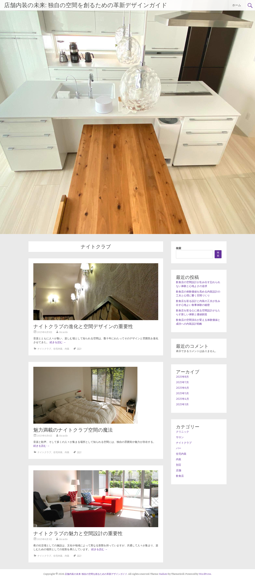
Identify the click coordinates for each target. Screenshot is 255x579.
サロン (180, 437)
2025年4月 (182, 398)
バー (178, 448)
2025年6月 (182, 387)
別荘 (178, 464)
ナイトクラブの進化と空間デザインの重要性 (83, 326)
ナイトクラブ (44, 348)
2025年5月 (182, 393)
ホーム (236, 5)
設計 (79, 348)
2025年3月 (182, 404)
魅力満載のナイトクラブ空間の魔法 (73, 430)
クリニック (182, 431)
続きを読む (58, 342)
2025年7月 (182, 382)
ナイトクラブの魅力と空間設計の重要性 (78, 533)
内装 (67, 348)
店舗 (178, 470)
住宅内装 (57, 348)
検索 (178, 248)
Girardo (63, 332)
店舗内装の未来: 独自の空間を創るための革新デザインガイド (85, 5)
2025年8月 (182, 376)
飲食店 (180, 475)
